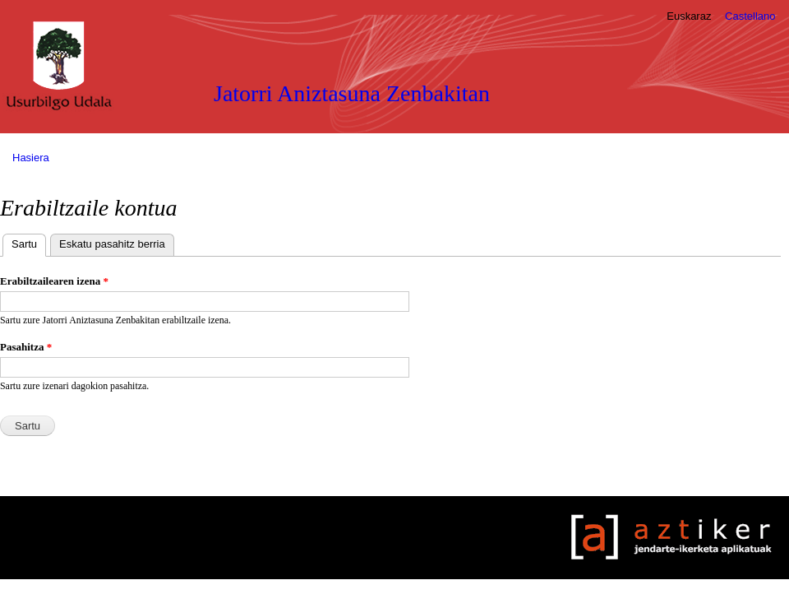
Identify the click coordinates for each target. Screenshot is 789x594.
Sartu (29, 242)
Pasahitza (26, 347)
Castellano (750, 16)
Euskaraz (689, 16)
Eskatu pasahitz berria (112, 244)
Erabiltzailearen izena (54, 281)
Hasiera (30, 157)
